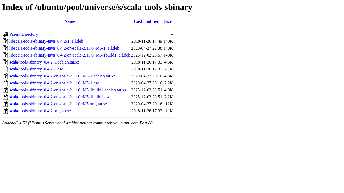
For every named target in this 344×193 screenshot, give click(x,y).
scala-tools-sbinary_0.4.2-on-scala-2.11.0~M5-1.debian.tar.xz (62, 76)
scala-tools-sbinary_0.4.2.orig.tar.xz (40, 111)
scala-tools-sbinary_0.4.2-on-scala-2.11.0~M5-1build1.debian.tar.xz (67, 90)
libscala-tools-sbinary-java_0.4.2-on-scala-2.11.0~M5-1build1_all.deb (69, 55)
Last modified (147, 21)
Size (168, 21)
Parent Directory (23, 34)
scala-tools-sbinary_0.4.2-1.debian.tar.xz (44, 62)
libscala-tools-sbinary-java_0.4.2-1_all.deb (46, 41)
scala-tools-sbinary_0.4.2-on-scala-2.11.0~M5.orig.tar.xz (58, 104)
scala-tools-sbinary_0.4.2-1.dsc (36, 69)
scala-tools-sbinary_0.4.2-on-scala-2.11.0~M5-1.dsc (54, 83)
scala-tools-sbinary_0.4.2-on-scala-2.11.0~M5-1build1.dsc (59, 97)
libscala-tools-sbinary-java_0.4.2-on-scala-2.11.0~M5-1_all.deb (64, 48)
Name (69, 21)
